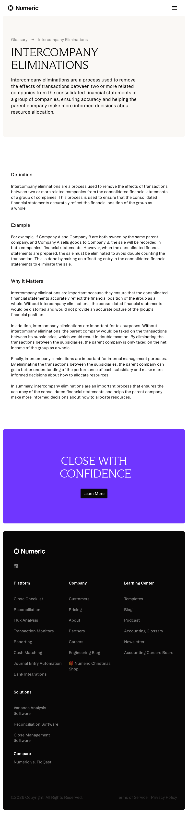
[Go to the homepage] (29, 551)
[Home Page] (23, 8)
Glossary (19, 39)
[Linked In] (16, 566)
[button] (176, 8)
